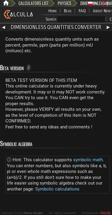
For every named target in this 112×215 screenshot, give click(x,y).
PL (92, 3)
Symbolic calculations (57, 189)
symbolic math (88, 159)
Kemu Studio (33, 213)
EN (106, 3)
